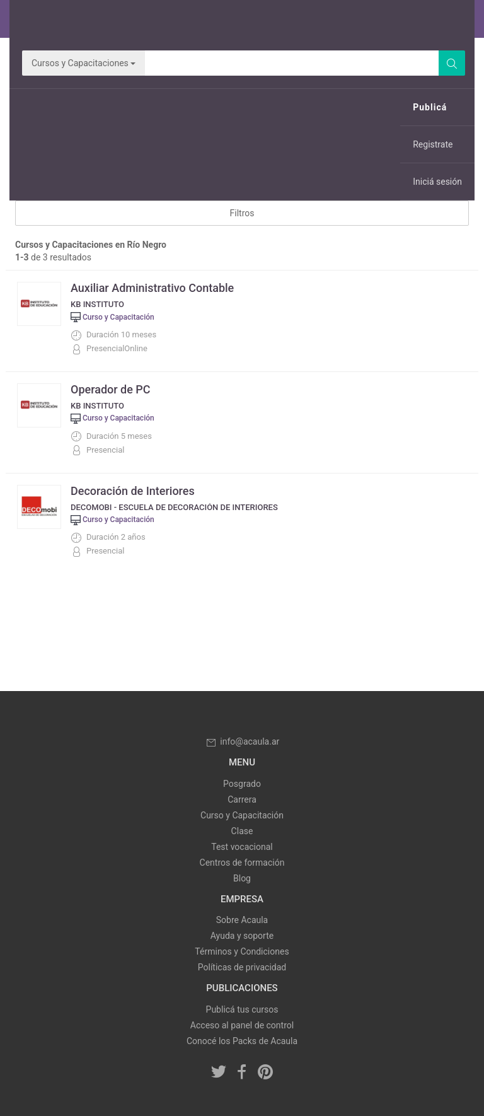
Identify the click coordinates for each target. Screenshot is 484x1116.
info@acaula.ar (242, 741)
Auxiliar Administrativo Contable (152, 287)
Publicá (430, 107)
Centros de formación (242, 862)
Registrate (432, 144)
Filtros (242, 213)
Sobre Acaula (242, 920)
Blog (242, 878)
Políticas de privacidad (242, 967)
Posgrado (242, 784)
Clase (242, 831)
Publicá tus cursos (242, 1009)
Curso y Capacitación (242, 815)
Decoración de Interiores (133, 490)
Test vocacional (241, 847)
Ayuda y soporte (242, 936)
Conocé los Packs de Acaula (242, 1041)
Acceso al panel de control (242, 1025)
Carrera (242, 799)
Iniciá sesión (437, 182)
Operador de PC (111, 389)
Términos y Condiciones (242, 951)
